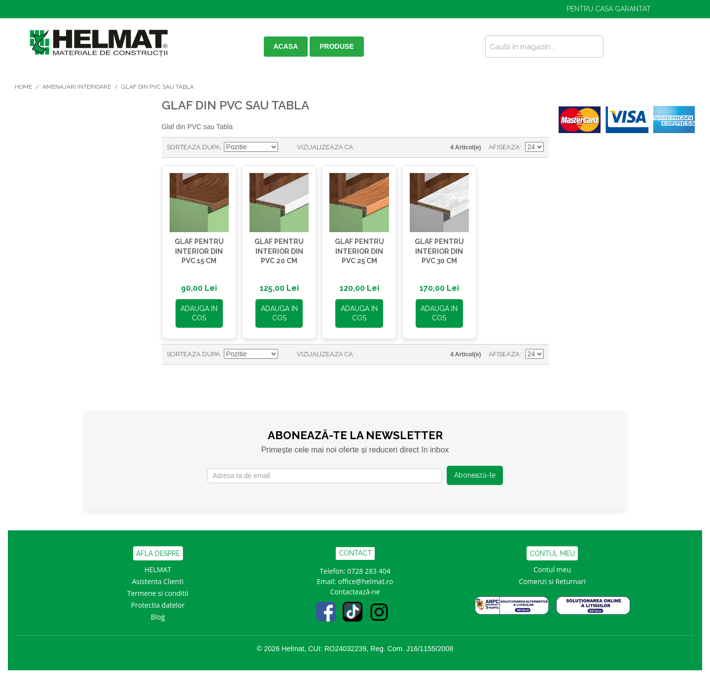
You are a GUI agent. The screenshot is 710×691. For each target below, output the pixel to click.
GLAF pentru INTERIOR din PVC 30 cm (430, 248)
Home (23, 86)
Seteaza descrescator (287, 147)
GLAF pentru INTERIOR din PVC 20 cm (275, 248)
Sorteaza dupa (193, 147)
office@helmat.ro (365, 579)
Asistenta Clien (155, 579)
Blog (158, 614)
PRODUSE (337, 46)
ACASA (286, 46)
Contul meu (552, 567)
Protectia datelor (158, 602)
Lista (381, 147)
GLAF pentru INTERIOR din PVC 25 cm (352, 248)
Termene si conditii (157, 590)
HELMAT (158, 567)
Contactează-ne (355, 589)
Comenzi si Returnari (552, 579)
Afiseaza (504, 147)
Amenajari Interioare (76, 86)
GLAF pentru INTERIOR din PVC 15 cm (197, 248)
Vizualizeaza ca (325, 147)
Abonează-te (475, 473)
